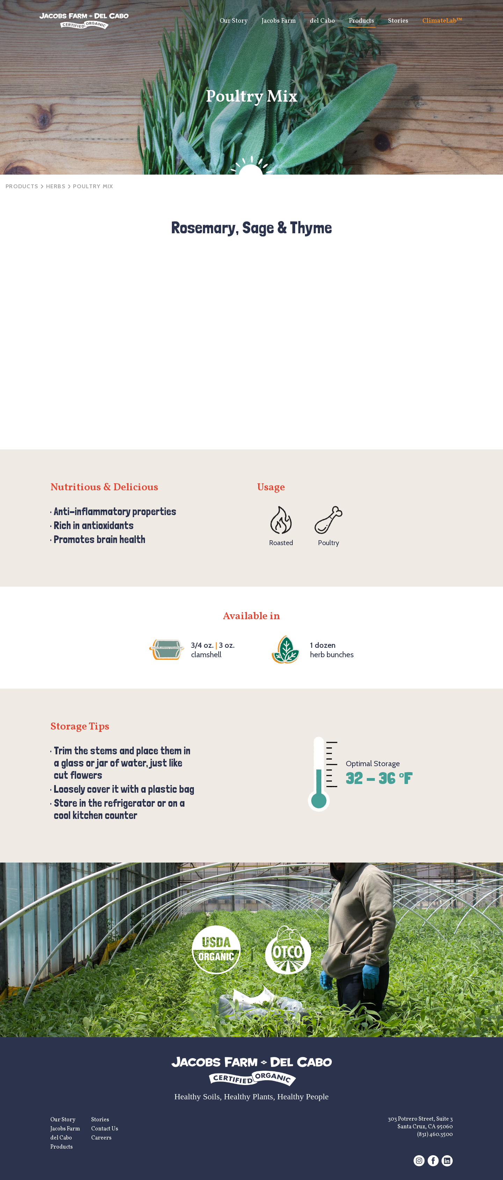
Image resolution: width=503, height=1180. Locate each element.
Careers (101, 1138)
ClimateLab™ (442, 21)
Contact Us (104, 1129)
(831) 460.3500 (435, 1134)
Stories (398, 21)
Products (361, 21)
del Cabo (322, 21)
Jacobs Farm (279, 21)
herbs (55, 186)
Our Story (234, 21)
